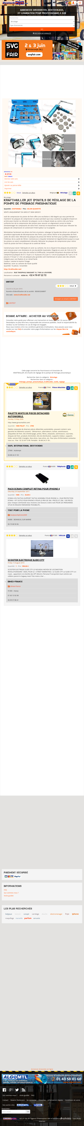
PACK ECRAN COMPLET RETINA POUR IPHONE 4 (34, 488)
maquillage (9, 918)
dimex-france (16, 586)
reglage (62, 382)
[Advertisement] (42, 82)
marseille (19, 918)
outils (56, 382)
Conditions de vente (72, 1100)
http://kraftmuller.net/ (13, 269)
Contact (5, 1100)
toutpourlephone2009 (19, 515)
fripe (67, 914)
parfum (28, 918)
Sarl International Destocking (25, 446)
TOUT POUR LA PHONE (19, 510)
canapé (26, 914)
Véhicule (62, 535)
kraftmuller (48, 382)
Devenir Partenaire (17, 1100)
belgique (8, 914)
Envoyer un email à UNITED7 (65, 299)
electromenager (56, 914)
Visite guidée (9, 896)
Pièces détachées (58, 387)
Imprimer (8, 188)
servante (36, 918)
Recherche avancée (42, 33)
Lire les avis (8, 182)
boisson (18, 914)
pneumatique (38, 382)
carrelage (35, 914)
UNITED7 (10, 282)
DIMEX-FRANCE (15, 581)
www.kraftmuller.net (22, 295)
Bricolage (63, 193)
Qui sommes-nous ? (11, 893)
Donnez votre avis (11, 179)
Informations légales (55, 1100)
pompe (29, 382)
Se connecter (31, 1100)
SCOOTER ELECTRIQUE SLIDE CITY (26, 559)
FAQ (19, 329)
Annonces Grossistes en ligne (42, 1069)
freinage (22, 382)
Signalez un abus (28, 193)
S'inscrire (42, 1100)
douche (44, 914)
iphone (75, 914)
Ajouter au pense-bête (12, 185)
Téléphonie (61, 466)
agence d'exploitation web (40, 1118)
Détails (19, 193)
